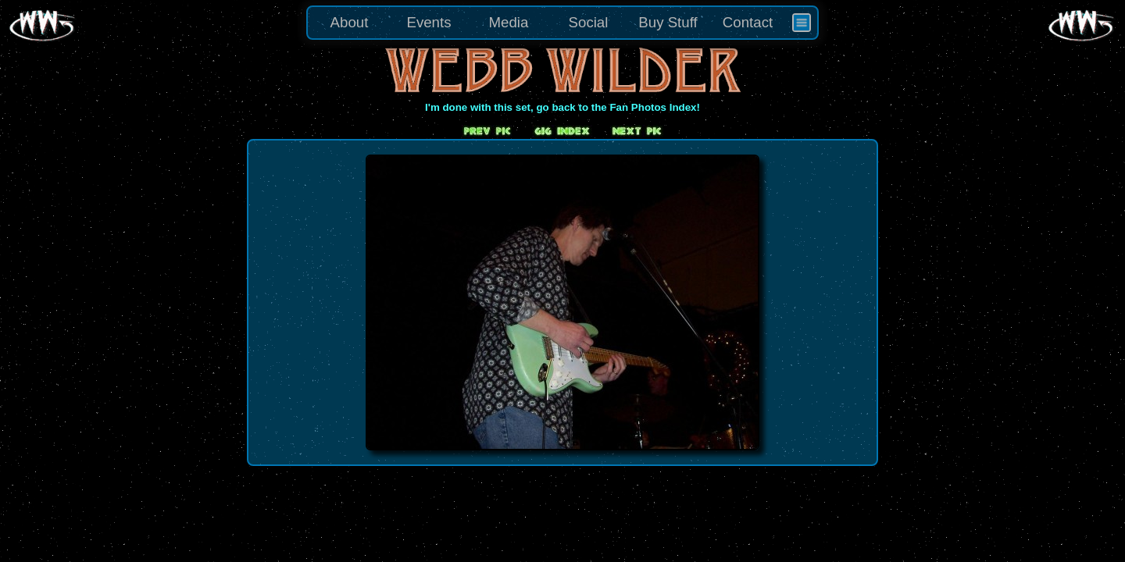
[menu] (562, 22)
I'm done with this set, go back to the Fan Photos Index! (562, 107)
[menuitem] (801, 22)
